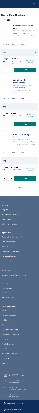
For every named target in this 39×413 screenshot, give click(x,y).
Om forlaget (6, 219)
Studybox (5, 358)
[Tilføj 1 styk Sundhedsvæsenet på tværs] (11, 70)
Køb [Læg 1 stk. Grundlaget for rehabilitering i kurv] (25, 124)
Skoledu (5, 349)
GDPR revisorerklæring (10, 251)
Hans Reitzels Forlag (9, 315)
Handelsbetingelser (9, 256)
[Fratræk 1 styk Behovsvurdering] (4, 178)
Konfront (5, 339)
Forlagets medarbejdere (10, 214)
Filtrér (6, 20)
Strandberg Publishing (10, 354)
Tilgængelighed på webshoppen (14, 275)
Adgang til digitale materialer (12, 237)
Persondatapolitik (8, 261)
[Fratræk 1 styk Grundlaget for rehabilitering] (4, 124)
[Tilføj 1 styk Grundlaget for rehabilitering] (11, 124)
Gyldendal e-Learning (10, 330)
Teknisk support (7, 298)
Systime (5, 363)
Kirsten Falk (17, 31)
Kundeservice (7, 288)
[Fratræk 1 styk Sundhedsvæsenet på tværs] (4, 70)
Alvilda (4, 311)
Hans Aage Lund (19, 85)
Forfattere (15, 11)
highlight (5, 320)
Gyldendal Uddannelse (10, 334)
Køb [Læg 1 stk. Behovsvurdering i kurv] (25, 178)
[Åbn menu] (4, 4)
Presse (4, 293)
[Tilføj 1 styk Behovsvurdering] (11, 178)
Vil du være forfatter (9, 224)
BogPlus (5, 210)
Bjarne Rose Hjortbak (20, 139)
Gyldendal (5, 325)
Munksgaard (6, 11)
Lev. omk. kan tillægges (30, 61)
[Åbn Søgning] (34, 4)
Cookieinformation (9, 242)
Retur (4, 266)
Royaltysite (6, 270)
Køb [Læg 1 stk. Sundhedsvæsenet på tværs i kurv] (25, 70)
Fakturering (6, 246)
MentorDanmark (8, 344)
